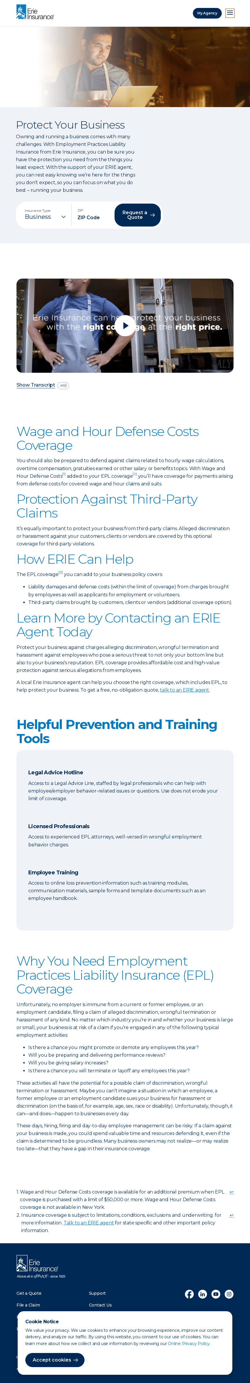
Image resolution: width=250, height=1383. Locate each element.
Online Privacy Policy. (189, 1343)
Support (97, 1293)
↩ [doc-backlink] (232, 1192)
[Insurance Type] (46, 217)
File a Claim (28, 1305)
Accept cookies (52, 1360)
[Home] (36, 12)
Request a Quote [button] (134, 215)
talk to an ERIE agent (184, 690)
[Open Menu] (230, 13)
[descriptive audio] (63, 385)
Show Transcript (35, 385)
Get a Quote (29, 1293)
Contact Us (100, 1305)
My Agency (207, 13)
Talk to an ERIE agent (89, 1223)
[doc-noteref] (63, 476)
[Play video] (125, 326)
